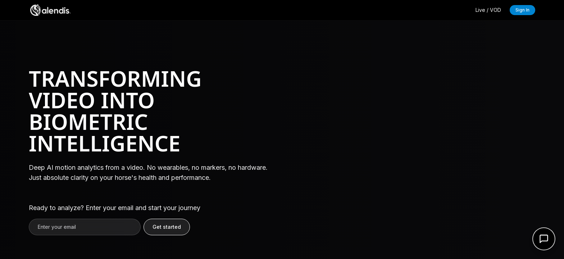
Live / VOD (488, 10)
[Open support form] (543, 238)
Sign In (522, 10)
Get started (167, 227)
